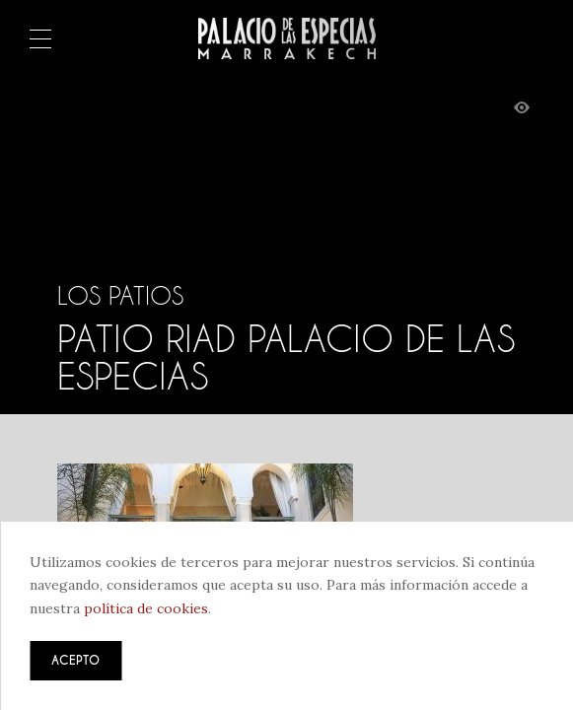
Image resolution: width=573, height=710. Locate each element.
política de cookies (146, 608)
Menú (40, 40)
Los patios (120, 296)
